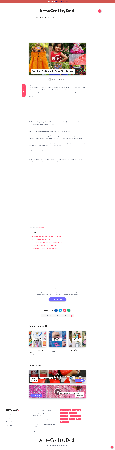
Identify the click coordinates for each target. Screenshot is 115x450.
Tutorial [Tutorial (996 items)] (72, 418)
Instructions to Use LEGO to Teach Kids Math (45, 248)
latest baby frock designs (71, 294)
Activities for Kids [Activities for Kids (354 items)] (65, 410)
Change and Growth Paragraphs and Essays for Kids (42, 420)
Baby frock (38, 292)
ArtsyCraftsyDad (57, 11)
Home (32, 17)
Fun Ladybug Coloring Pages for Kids (42, 410)
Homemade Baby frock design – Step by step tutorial (47, 242)
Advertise (8, 414)
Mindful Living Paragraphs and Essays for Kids (43, 430)
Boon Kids (41, 227)
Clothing (54, 288)
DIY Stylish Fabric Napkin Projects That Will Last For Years (36, 351)
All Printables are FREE (61, 1)
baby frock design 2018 (48, 292)
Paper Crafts (56, 17)
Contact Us (9, 425)
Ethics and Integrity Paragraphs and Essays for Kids (44, 425)
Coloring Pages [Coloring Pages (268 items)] (76, 410)
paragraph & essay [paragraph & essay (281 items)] (75, 415)
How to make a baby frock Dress (41, 239)
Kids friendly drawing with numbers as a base (44, 245)
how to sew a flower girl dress (54, 294)
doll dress (79, 292)
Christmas (48, 17)
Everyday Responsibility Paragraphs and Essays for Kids (43, 414)
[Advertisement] (57, 32)
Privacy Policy (9, 418)
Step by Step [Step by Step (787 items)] (64, 418)
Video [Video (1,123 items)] (78, 418)
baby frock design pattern (60, 292)
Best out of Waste (79, 17)
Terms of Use (9, 421)
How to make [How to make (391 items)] (64, 415)
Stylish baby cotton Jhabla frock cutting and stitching (46, 236)
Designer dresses (61, 288)
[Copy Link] (57, 315)
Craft (41, 17)
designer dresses (72, 292)
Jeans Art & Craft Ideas (55, 349)
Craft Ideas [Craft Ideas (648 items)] (64, 413)
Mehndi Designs (67, 17)
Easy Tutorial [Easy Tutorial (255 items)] (73, 413)
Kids (64, 294)
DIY (37, 17)
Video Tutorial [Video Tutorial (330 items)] (64, 421)
